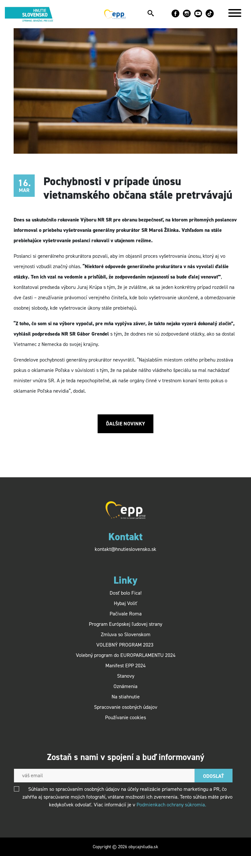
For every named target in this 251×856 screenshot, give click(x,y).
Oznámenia (125, 686)
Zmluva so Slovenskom (125, 634)
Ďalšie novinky (125, 423)
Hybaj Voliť (125, 603)
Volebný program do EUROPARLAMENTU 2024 (125, 655)
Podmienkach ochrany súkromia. (171, 804)
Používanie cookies (125, 717)
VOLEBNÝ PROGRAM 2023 (125, 644)
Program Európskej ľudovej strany (125, 624)
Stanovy (125, 675)
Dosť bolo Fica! (125, 592)
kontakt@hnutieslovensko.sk (125, 549)
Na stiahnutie (126, 696)
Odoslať (213, 776)
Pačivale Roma (126, 613)
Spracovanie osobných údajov (125, 707)
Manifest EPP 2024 (125, 665)
